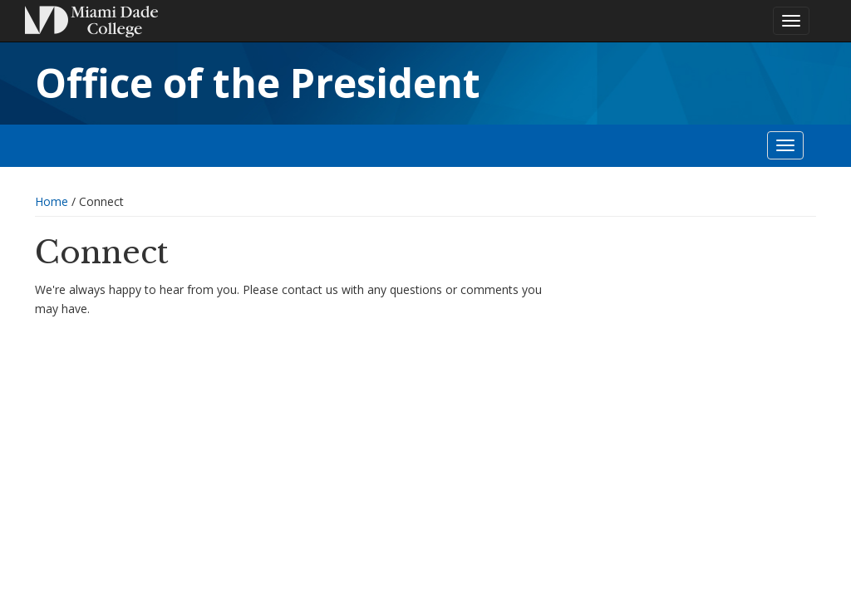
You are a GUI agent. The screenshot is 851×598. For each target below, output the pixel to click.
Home (51, 201)
